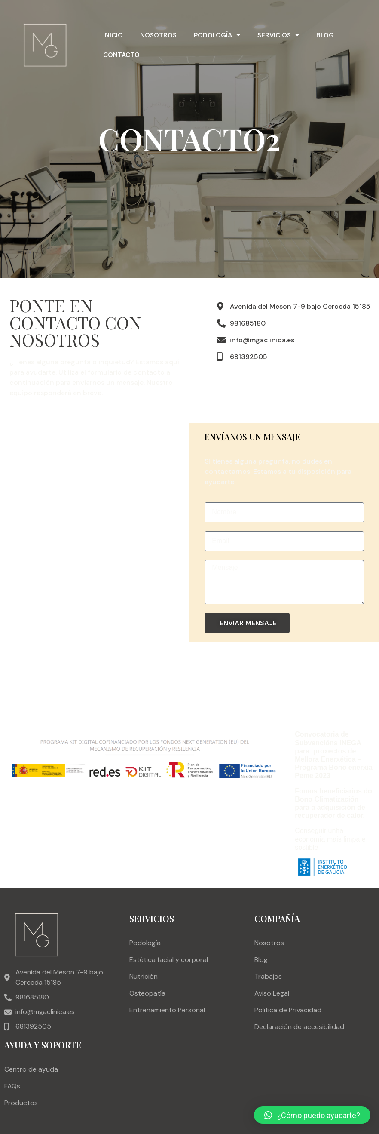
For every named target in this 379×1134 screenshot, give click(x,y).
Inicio (113, 35)
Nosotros (158, 35)
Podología (217, 35)
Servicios (278, 35)
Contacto (121, 55)
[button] (312, 1115)
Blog (325, 35)
